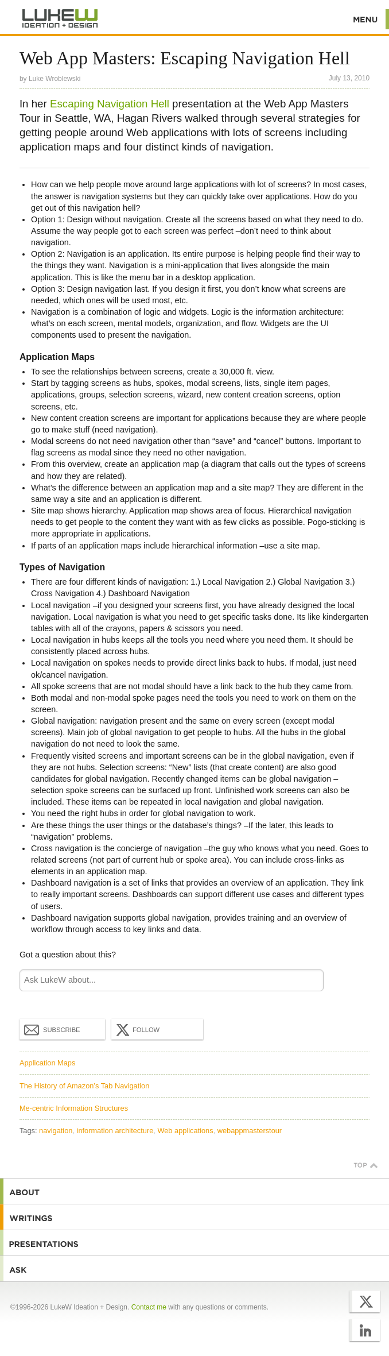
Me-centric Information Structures (74, 1107)
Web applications (185, 1130)
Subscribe (52, 1029)
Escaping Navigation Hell (109, 103)
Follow (137, 1029)
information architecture (115, 1130)
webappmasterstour (249, 1130)
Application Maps (47, 1062)
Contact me (148, 1306)
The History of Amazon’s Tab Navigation (84, 1084)
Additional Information (60, 18)
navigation (55, 1130)
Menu (366, 19)
